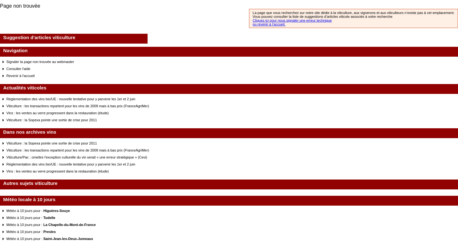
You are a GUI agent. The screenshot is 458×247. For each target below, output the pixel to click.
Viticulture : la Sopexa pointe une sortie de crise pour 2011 (51, 120)
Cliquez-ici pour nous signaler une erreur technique (292, 20)
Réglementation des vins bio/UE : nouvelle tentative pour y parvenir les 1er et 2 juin (70, 99)
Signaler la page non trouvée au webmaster (40, 62)
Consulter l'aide (18, 69)
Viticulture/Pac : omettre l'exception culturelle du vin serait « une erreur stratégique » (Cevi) (76, 157)
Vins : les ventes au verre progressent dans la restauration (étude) (57, 113)
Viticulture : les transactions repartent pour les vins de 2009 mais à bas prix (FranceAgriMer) (77, 106)
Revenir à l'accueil (20, 76)
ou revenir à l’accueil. (269, 24)
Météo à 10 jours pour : (38, 211)
